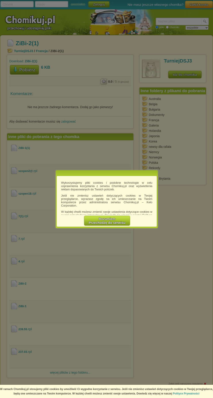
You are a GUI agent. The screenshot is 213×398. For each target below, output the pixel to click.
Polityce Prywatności (186, 393)
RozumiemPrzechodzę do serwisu (107, 220)
